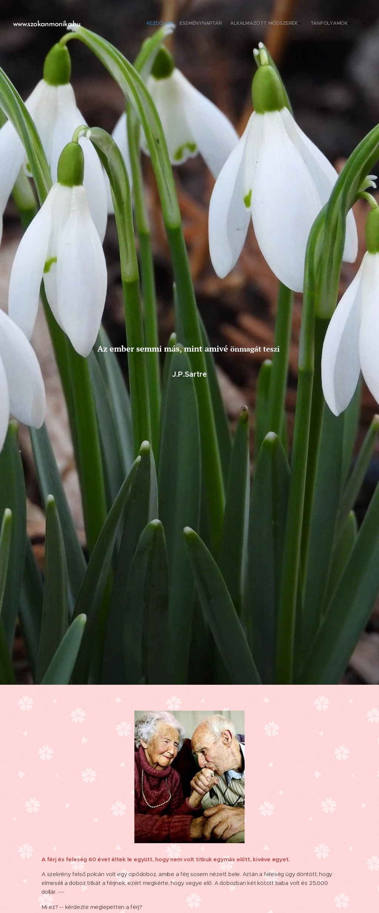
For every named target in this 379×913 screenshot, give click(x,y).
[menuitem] (285, 24)
